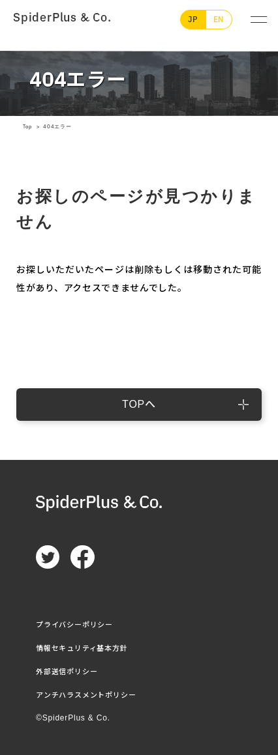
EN (219, 20)
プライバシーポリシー (74, 625)
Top (28, 126)
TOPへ (139, 404)
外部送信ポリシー (66, 672)
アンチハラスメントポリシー (86, 695)
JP (193, 20)
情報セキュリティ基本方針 (82, 648)
